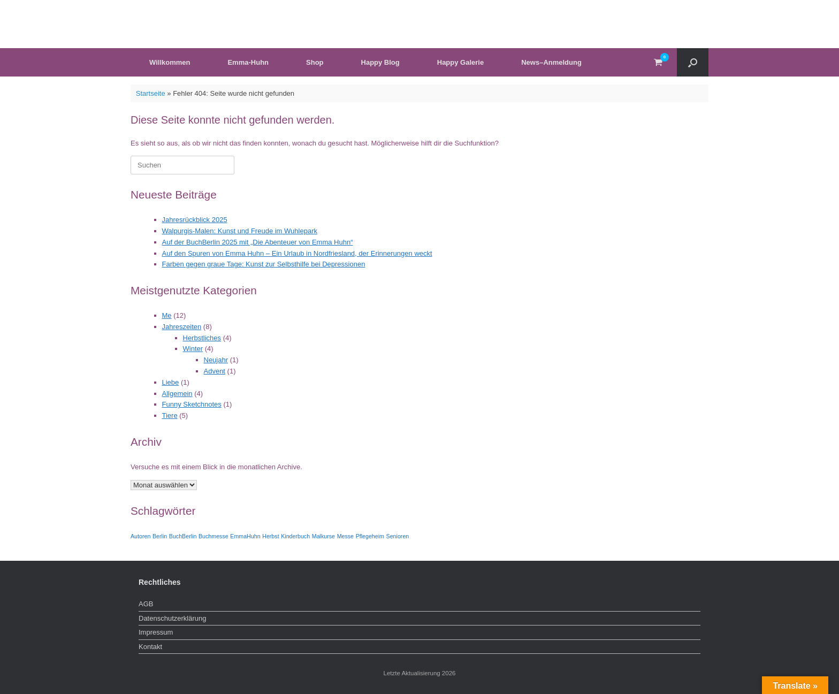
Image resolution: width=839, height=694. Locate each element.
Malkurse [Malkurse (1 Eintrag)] (323, 536)
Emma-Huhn (248, 62)
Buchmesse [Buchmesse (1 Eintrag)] (213, 536)
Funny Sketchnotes (192, 404)
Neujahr (216, 360)
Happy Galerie (460, 62)
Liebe (170, 382)
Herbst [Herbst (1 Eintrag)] (270, 536)
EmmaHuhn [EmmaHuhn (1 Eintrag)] (245, 536)
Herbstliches (202, 338)
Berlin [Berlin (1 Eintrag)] (159, 536)
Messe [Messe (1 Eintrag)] (345, 536)
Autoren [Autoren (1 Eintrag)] (140, 536)
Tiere (170, 415)
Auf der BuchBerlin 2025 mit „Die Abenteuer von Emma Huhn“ (257, 242)
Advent (214, 371)
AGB (146, 604)
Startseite (150, 93)
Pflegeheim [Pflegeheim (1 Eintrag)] (370, 536)
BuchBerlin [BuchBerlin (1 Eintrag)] (183, 536)
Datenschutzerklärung (172, 618)
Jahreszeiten (182, 327)
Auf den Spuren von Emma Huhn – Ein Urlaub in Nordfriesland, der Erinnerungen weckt (297, 253)
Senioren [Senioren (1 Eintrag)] (397, 536)
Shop (315, 62)
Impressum (156, 632)
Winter (193, 349)
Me (167, 315)
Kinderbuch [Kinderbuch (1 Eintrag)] (295, 536)
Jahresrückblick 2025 (194, 220)
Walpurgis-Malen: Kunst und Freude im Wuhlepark (239, 231)
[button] (692, 62)
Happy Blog (380, 62)
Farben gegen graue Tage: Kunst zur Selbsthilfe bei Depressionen (263, 264)
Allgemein (177, 394)
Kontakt (150, 647)
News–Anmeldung (551, 62)
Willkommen (169, 62)
